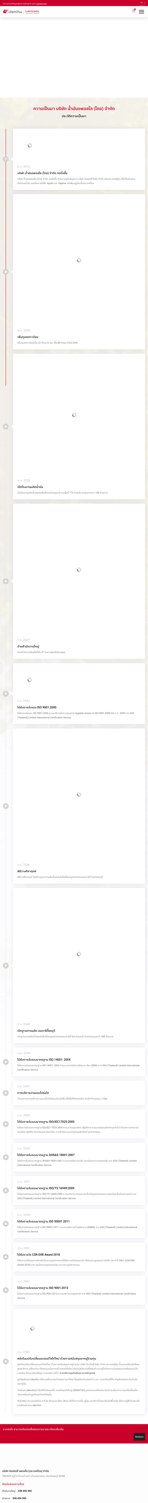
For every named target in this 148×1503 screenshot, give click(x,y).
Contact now (41, 4)
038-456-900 (25, 1491)
